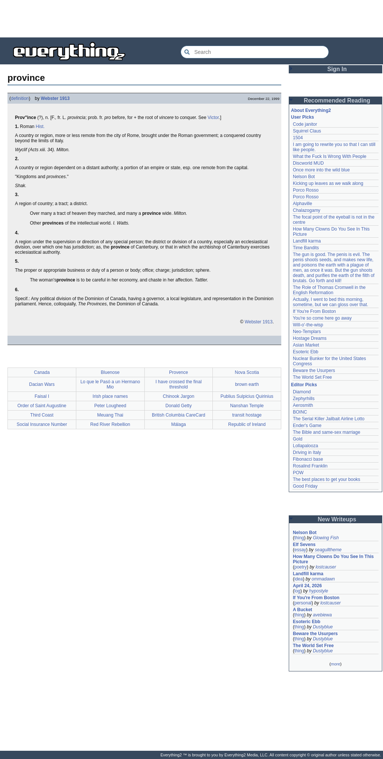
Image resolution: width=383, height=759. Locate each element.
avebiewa (322, 615)
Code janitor (305, 124)
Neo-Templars (307, 331)
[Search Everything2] (255, 52)
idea (298, 579)
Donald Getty (178, 405)
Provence (178, 372)
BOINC (300, 412)
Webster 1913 (55, 98)
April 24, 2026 (307, 585)
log (297, 591)
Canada (42, 372)
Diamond (302, 391)
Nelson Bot (304, 176)
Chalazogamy (306, 210)
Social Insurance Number (42, 424)
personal (303, 603)
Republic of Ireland (247, 424)
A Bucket (302, 609)
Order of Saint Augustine (42, 405)
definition (20, 98)
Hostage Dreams (310, 338)
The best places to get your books (326, 479)
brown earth (246, 384)
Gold (297, 439)
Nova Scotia (247, 372)
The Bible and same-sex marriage (326, 432)
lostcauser (326, 567)
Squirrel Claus (307, 131)
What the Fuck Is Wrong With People (330, 156)
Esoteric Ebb (305, 351)
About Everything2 (311, 110)
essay (300, 549)
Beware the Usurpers (314, 370)
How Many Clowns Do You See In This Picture (333, 559)
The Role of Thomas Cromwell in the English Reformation (329, 290)
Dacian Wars (42, 384)
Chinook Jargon (178, 396)
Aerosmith (303, 405)
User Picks (302, 117)
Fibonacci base (308, 459)
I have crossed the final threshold (179, 384)
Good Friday (305, 486)
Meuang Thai (110, 415)
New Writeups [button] (337, 519)
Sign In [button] (337, 69)
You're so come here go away (322, 318)
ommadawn (323, 579)
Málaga (178, 424)
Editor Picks (304, 384)
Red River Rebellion (110, 424)
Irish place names (110, 396)
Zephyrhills (304, 398)
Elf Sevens (304, 544)
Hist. (40, 126)
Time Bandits (306, 247)
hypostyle (318, 591)
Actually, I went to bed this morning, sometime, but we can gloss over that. (330, 302)
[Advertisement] (191, 19)
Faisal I (42, 396)
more (335, 664)
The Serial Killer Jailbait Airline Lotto (328, 418)
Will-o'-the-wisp (308, 324)
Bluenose (110, 372)
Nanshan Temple (247, 405)
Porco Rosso (306, 190)
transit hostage (247, 415)
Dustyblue (323, 627)
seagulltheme (328, 549)
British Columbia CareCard (178, 415)
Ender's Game (307, 425)
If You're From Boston (314, 311)
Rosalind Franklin (310, 466)
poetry (300, 567)
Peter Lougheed (110, 405)
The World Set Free (312, 377)
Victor (213, 117)
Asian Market (306, 345)
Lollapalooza (305, 445)
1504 (298, 137)
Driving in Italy (307, 452)
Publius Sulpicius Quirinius (246, 396)
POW (298, 472)
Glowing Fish (325, 537)
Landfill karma (307, 241)
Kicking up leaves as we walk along (328, 183)
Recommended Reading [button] (337, 100)
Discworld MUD (308, 163)
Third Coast (41, 415)
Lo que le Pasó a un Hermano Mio (110, 384)
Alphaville (302, 203)
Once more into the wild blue (321, 170)
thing (299, 537)
